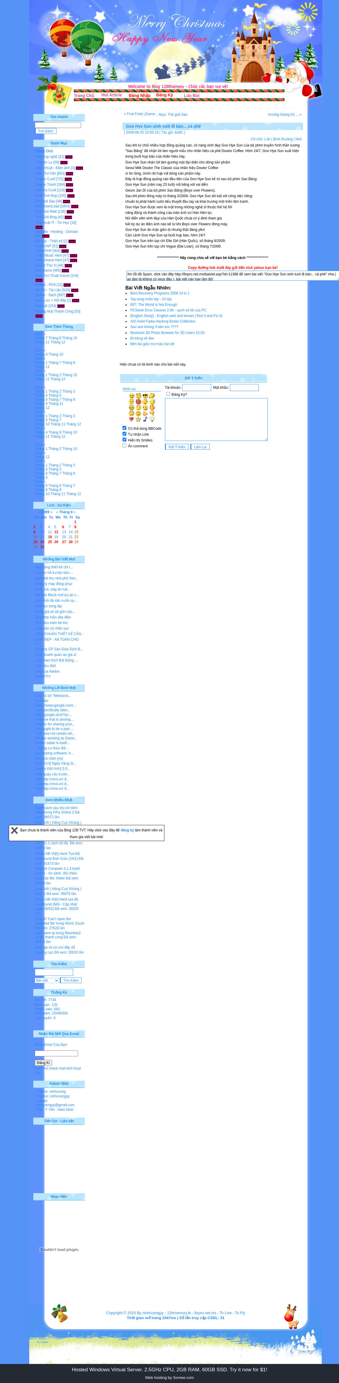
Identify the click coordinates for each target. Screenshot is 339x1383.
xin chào (42, 701)
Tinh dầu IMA (45, 666)
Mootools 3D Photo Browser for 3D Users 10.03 (167, 333)
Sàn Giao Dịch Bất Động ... (56, 660)
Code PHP (43, 251)
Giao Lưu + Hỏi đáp (50, 300)
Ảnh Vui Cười (45, 190)
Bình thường (282, 139)
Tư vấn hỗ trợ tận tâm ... (54, 573)
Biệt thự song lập (48, 606)
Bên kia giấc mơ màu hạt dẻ (152, 344)
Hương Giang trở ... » (284, 114)
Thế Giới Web (46, 211)
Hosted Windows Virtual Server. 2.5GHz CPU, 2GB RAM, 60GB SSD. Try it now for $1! (169, 1369)
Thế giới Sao (45, 201)
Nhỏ (298, 139)
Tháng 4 (41, 354)
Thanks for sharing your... (55, 724)
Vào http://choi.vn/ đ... (52, 779)
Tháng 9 (41, 404)
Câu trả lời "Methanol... (53, 696)
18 (50, 537)
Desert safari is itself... (52, 743)
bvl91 (179, 132)
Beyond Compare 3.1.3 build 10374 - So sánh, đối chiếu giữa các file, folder (57, 873)
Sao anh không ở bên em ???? (154, 327)
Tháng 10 (69, 338)
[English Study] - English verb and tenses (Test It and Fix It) (176, 316)
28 (71, 542)
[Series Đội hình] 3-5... (52, 769)
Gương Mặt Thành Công (54, 311)
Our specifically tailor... (52, 710)
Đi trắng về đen (142, 338)
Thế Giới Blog (46, 217)
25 (50, 542)
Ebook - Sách (45, 295)
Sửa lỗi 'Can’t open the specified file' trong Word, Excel (59, 921)
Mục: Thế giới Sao (173, 114)
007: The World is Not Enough (153, 305)
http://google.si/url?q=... (53, 715)
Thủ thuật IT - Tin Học (52, 223)
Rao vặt (41, 306)
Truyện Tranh (45, 185)
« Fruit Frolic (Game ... (141, 114)
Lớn (267, 139)
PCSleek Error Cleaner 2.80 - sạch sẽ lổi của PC (168, 310)
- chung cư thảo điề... (52, 748)
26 (56, 542)
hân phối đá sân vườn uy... (56, 600)
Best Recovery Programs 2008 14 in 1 (160, 293)
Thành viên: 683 (47, 1009)
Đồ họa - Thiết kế (49, 241)
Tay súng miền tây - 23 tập (151, 299)
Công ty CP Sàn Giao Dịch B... (59, 649)
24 (42, 542)
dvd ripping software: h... (54, 753)
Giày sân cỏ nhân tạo (52, 628)
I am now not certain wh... (55, 733)
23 (35, 542)
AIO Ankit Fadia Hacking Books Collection (163, 321)
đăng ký (128, 830)
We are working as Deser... (56, 738)
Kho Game (43, 270)
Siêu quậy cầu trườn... (52, 774)
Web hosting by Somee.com (169, 1377)
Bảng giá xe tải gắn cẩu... (55, 612)
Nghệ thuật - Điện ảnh (52, 168)
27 (64, 542)
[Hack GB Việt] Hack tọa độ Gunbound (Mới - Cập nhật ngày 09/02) (56, 904)
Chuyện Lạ (44, 162)
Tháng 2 (55, 375)
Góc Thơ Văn (45, 173)
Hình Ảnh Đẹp (46, 196)
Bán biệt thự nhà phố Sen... (56, 578)
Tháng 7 (41, 338)
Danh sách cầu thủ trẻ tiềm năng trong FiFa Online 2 (56, 810)
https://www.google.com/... (55, 705)
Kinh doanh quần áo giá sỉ (55, 655)
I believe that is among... (54, 719)
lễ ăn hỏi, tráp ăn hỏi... (52, 589)
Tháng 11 (42, 342)
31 (42, 547)
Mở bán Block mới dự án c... (57, 595)
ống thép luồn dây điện (53, 617)
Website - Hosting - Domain (56, 232)
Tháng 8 (55, 338)
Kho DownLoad (47, 206)
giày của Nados (47, 671)
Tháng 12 (57, 342)
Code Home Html (48, 260)
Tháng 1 (41, 363)
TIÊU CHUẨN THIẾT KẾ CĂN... (59, 634)
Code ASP (43, 246)
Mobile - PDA (45, 285)
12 (56, 532)
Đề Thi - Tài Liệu (48, 290)
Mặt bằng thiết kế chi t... (54, 567)
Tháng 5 (55, 395)
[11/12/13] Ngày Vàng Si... (55, 763)
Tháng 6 (41, 400)
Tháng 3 (68, 391)
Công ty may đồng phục (54, 584)
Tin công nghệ (46, 157)
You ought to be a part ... (54, 729)
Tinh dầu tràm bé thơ (51, 623)
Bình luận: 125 (46, 1005)
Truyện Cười (45, 179)
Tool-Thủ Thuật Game (52, 276)
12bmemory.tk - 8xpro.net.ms (191, 1313)
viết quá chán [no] (49, 758)
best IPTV (43, 676)
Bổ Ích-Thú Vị (46, 265)
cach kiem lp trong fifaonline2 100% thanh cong (58, 935)
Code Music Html (48, 255)
